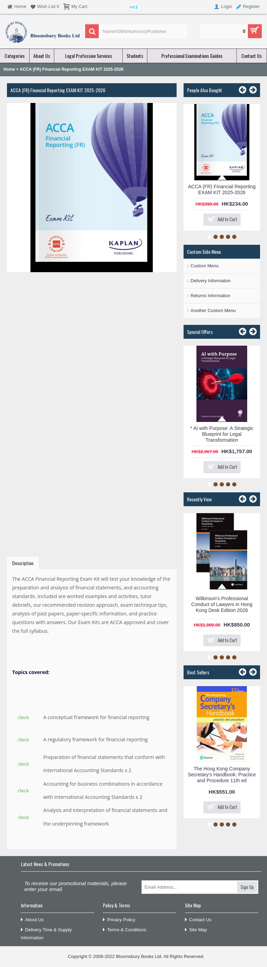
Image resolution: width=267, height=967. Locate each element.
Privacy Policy (119, 920)
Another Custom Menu (213, 310)
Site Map (196, 930)
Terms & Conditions (124, 930)
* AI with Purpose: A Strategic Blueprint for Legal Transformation (221, 434)
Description (22, 563)
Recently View (199, 499)
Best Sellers (198, 672)
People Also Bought (204, 90)
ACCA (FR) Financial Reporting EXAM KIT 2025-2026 (222, 189)
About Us (32, 920)
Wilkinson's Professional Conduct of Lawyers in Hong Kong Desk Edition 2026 (221, 604)
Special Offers (200, 331)
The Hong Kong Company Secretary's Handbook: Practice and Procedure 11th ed (222, 774)
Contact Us (198, 920)
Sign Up (247, 886)
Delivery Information (211, 280)
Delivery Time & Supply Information (46, 933)
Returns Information (210, 295)
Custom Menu (205, 265)
